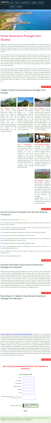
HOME (11, 2)
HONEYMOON (26, 2)
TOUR (17, 2)
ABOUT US (41, 2)
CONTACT (12, 6)
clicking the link (23, 219)
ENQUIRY (34, 2)
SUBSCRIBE (19, 6)
